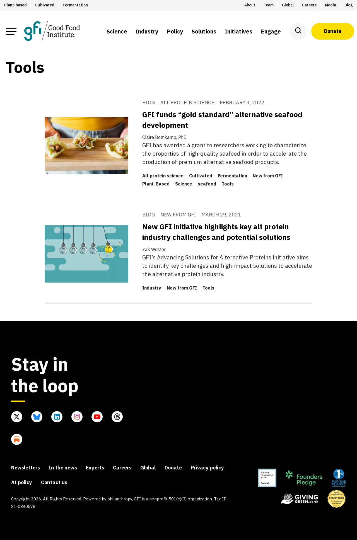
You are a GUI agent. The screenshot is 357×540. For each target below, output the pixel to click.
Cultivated (200, 176)
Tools (228, 184)
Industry (151, 288)
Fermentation (232, 176)
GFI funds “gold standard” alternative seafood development (222, 120)
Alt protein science (163, 176)
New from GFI (268, 176)
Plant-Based (156, 184)
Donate (332, 31)
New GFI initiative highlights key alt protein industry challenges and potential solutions (216, 232)
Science (183, 184)
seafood (207, 184)
